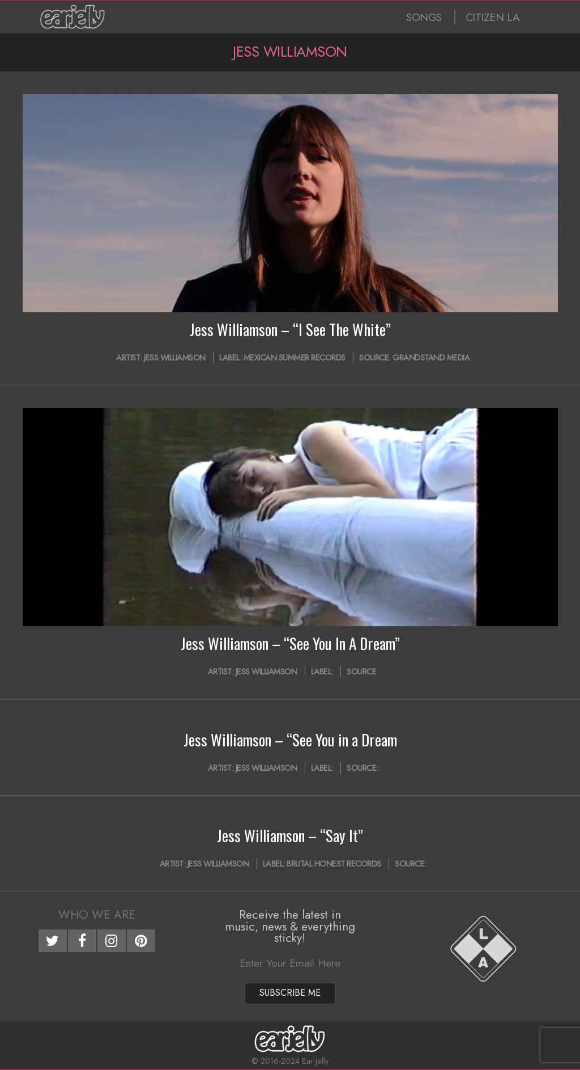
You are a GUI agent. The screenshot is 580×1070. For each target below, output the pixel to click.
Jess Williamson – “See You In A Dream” (290, 643)
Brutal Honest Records (334, 863)
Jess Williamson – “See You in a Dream (290, 739)
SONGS (424, 17)
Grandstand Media (431, 357)
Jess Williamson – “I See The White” (290, 329)
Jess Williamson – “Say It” (290, 835)
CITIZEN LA (493, 17)
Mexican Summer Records (295, 357)
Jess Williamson (175, 357)
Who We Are (96, 914)
